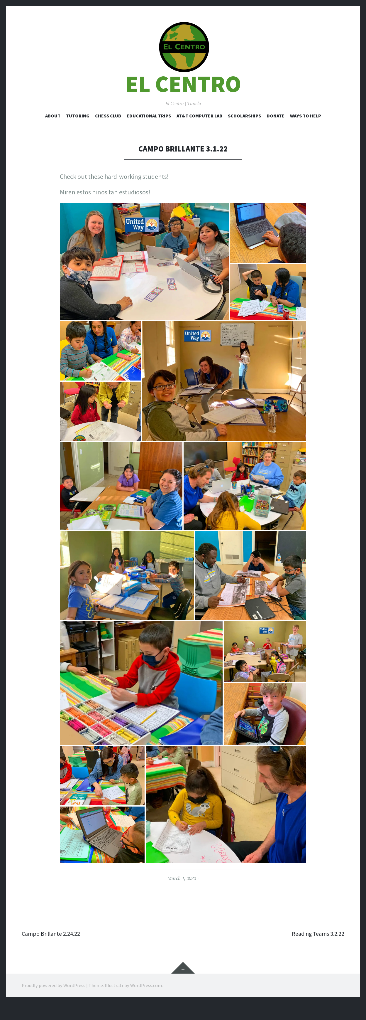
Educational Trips (149, 132)
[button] (183, 55)
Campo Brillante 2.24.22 (54, 950)
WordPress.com (146, 1002)
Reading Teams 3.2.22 (315, 950)
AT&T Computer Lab (199, 132)
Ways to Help (305, 132)
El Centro (183, 101)
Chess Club (108, 132)
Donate (275, 132)
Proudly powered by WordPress (53, 1002)
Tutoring (77, 132)
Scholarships (244, 132)
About (52, 132)
